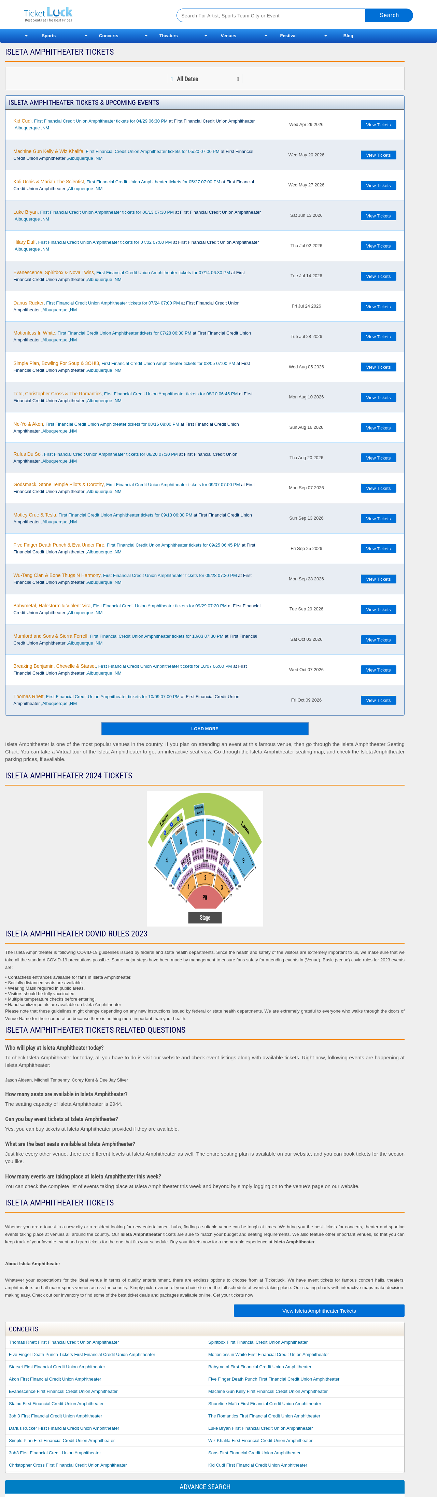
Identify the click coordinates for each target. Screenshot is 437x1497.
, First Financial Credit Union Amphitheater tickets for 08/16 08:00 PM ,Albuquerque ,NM (126, 427)
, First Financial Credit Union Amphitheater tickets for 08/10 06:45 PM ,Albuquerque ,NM (132, 397)
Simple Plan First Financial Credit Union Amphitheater (62, 1440)
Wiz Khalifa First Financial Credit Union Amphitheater (260, 1440)
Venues (228, 35)
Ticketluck (92, 14)
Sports (49, 35)
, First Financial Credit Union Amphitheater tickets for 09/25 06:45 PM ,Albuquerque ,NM (134, 548)
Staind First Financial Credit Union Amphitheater (56, 1403)
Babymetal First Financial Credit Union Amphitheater (259, 1366)
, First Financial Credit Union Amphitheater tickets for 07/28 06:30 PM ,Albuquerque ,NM (132, 336)
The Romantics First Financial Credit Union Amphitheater (264, 1415)
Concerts (108, 35)
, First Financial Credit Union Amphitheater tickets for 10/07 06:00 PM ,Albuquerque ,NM (129, 669)
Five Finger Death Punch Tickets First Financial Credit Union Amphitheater (82, 1354)
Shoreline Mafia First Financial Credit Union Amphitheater (264, 1403)
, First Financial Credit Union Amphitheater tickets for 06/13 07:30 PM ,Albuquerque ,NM (137, 215)
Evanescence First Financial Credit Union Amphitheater (63, 1391)
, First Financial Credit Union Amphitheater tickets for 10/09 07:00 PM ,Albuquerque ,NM (126, 700)
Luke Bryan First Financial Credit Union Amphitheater (260, 1428)
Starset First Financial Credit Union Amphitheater (57, 1366)
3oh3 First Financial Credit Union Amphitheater (55, 1452)
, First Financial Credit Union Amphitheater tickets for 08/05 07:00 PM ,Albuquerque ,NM (131, 367)
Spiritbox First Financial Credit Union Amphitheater (258, 1342)
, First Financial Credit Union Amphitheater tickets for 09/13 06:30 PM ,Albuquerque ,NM (132, 518)
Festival (288, 35)
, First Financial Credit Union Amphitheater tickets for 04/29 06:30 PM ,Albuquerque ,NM (134, 124)
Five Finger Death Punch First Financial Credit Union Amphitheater (273, 1379)
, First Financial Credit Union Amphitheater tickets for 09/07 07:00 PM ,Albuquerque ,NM (134, 488)
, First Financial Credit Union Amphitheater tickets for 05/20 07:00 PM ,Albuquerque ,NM (133, 155)
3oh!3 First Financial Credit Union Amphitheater (55, 1415)
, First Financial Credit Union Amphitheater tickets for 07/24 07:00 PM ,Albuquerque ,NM (126, 306)
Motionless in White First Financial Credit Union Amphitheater (268, 1354)
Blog (348, 35)
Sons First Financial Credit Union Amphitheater (254, 1452)
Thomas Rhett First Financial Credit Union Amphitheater (64, 1342)
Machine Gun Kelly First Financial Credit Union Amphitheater (268, 1391)
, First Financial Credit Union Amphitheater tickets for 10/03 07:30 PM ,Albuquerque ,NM (135, 639)
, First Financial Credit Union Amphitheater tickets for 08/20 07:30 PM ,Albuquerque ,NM (125, 457)
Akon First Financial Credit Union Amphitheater (55, 1379)
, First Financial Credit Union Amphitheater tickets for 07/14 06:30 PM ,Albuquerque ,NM (129, 276)
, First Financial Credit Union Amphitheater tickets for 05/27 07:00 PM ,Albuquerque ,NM (133, 185)
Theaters (168, 35)
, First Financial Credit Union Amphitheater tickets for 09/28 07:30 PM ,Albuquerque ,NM (132, 579)
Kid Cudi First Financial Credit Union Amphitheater (257, 1465)
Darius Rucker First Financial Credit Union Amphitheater (64, 1428)
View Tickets (378, 124)
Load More (204, 728)
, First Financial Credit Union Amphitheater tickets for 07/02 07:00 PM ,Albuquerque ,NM (136, 245)
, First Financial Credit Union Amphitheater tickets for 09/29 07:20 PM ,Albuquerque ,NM (136, 609)
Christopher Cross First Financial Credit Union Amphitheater (68, 1465)
